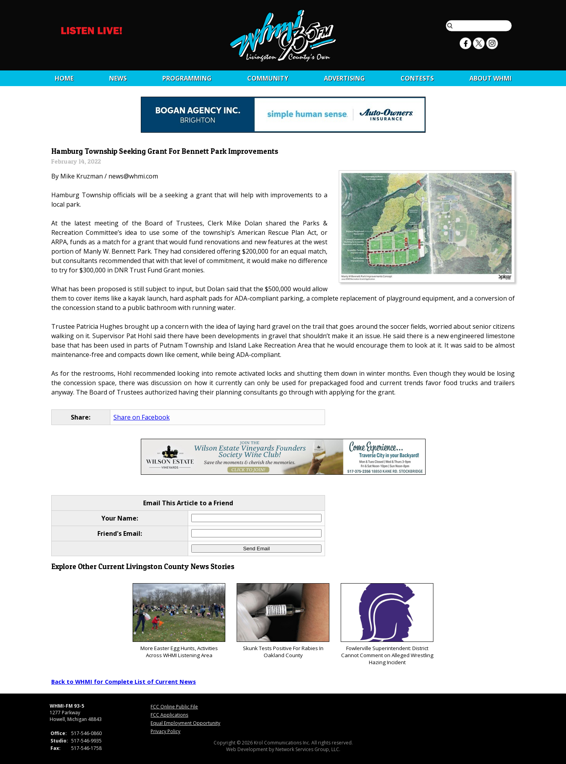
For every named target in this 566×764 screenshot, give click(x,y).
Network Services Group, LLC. (307, 749)
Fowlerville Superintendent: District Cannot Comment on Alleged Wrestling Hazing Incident (387, 624)
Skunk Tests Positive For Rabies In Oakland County (283, 621)
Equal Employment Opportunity (185, 723)
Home (64, 78)
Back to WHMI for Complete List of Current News (123, 681)
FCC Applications (169, 715)
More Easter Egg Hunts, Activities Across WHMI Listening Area (179, 621)
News (118, 78)
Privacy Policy (165, 731)
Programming (187, 78)
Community (267, 78)
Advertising (344, 78)
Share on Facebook (141, 417)
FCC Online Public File (174, 706)
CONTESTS (417, 78)
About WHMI (490, 78)
